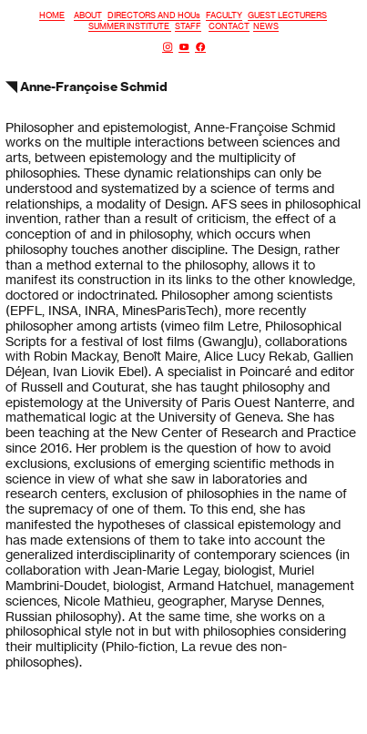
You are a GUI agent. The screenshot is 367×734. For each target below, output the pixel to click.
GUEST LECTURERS (287, 15)
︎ (200, 47)
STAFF (188, 26)
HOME (52, 15)
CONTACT (229, 26)
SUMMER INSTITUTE (129, 26)
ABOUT (88, 15)
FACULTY (224, 15)
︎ (167, 47)
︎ (183, 47)
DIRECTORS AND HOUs (153, 15)
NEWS (266, 26)
